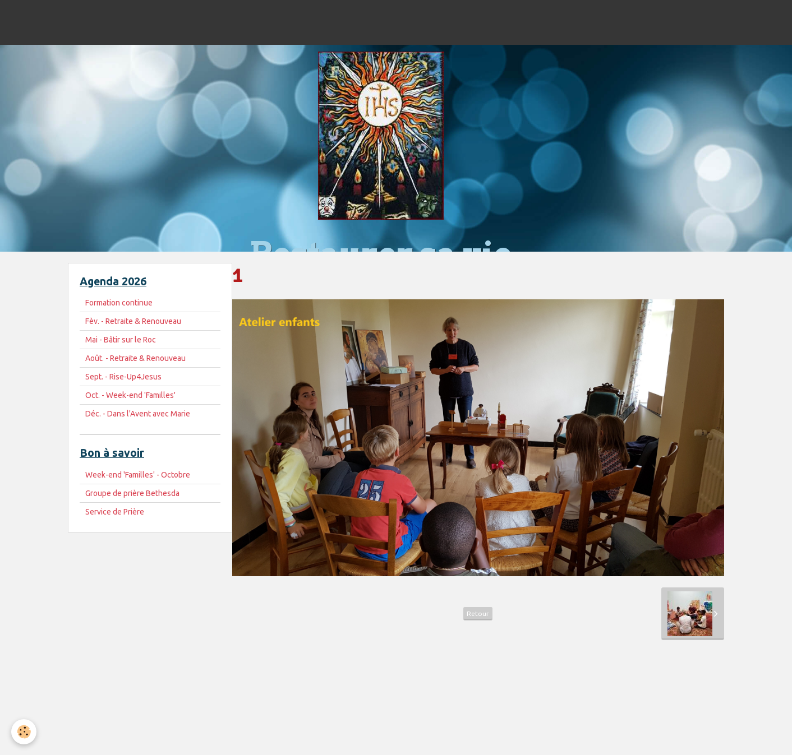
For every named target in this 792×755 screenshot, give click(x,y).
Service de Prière (114, 511)
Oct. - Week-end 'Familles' (130, 395)
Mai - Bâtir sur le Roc (120, 339)
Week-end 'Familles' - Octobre (137, 474)
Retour (478, 613)
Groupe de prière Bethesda (132, 493)
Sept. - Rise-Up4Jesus (123, 376)
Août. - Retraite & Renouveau (135, 358)
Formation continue (119, 302)
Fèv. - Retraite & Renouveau (133, 321)
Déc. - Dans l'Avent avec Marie (137, 413)
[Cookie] (23, 731)
